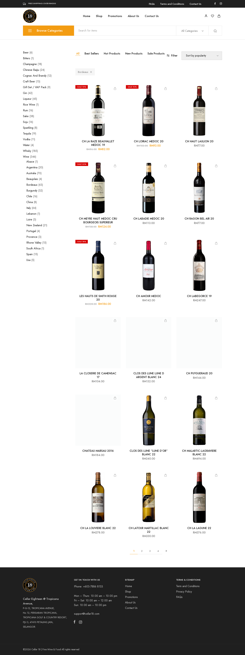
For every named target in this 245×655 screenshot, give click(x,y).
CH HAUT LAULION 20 (199, 141)
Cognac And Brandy (34, 76)
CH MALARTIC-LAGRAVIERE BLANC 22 (199, 452)
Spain (29, 254)
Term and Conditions (188, 586)
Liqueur (27, 99)
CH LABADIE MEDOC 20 (148, 219)
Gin (25, 93)
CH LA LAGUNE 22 (199, 528)
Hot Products (112, 53)
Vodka (26, 139)
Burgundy (31, 191)
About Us (133, 16)
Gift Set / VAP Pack (34, 87)
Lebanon (31, 214)
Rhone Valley (33, 243)
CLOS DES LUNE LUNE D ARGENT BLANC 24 (148, 375)
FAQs (152, 4)
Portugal (31, 231)
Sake (26, 116)
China (29, 202)
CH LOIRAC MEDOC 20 (148, 141)
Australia (31, 173)
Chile (29, 196)
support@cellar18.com (86, 614)
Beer (26, 52)
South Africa (33, 248)
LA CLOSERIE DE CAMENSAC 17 (98, 375)
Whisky (27, 151)
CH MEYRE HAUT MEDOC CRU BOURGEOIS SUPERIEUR (98, 220)
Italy (28, 208)
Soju (25, 122)
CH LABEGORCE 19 (199, 296)
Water (26, 145)
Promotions (115, 16)
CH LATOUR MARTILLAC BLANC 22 (149, 530)
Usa (28, 260)
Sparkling (28, 128)
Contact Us (195, 4)
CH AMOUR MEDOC (148, 296)
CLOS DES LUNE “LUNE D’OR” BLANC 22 (149, 452)
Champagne (30, 64)
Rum (25, 110)
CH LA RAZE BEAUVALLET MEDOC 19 (98, 143)
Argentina (31, 167)
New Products (133, 53)
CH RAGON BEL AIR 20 (199, 219)
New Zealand (34, 225)
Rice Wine (29, 105)
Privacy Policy (184, 592)
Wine (26, 157)
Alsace (30, 162)
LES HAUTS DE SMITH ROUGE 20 (98, 298)
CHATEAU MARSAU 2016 (98, 451)
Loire (29, 219)
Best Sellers (92, 53)
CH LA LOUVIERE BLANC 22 (98, 528)
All (77, 53)
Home (86, 16)
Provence (31, 237)
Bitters (26, 58)
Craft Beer (29, 81)
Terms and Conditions (172, 4)
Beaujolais (32, 179)
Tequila (27, 133)
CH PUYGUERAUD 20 (199, 373)
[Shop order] (202, 55)
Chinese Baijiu (31, 70)
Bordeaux (85, 72)
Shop (99, 16)
